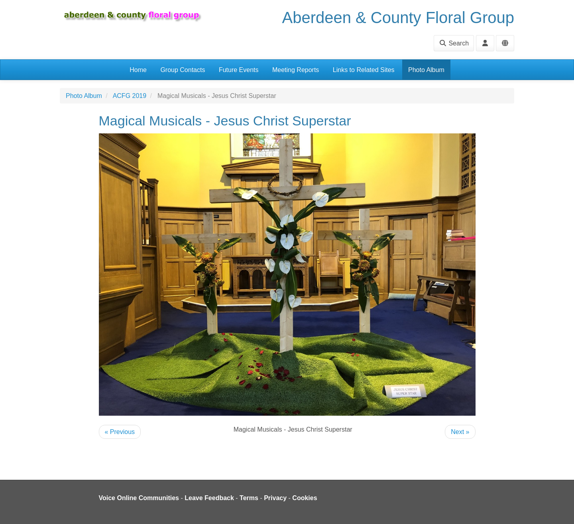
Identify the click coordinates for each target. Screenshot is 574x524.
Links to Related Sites (364, 69)
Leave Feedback (209, 498)
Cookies (304, 498)
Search (454, 43)
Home (138, 69)
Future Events (239, 69)
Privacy (275, 498)
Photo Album (426, 69)
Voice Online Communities (139, 498)
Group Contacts (182, 69)
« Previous (120, 431)
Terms (249, 498)
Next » (460, 431)
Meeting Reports (295, 69)
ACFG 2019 (129, 95)
